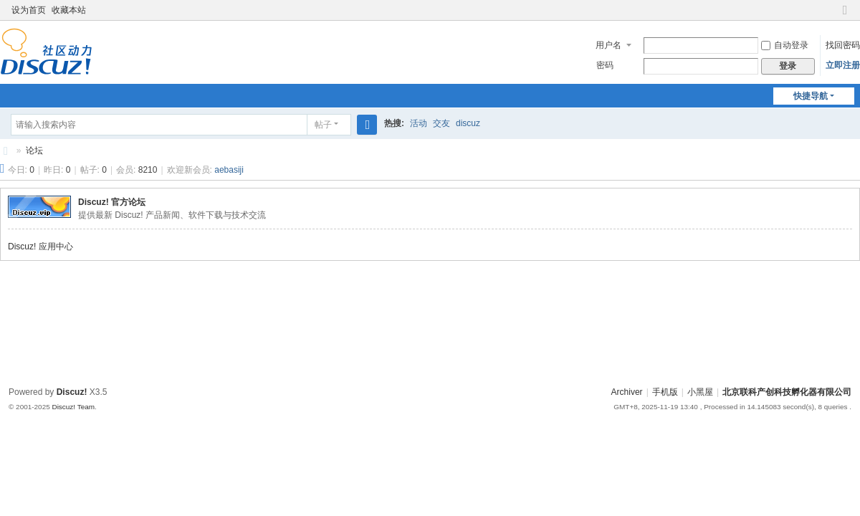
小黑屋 (700, 392)
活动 (418, 123)
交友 (441, 123)
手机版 (665, 392)
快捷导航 (810, 96)
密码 (604, 65)
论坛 (34, 150)
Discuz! (72, 392)
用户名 (608, 45)
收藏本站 (69, 10)
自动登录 (784, 45)
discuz (468, 123)
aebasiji (229, 170)
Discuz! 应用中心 (40, 247)
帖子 (323, 125)
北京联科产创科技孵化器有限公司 (5, 150)
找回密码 (843, 45)
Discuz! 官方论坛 (111, 202)
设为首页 (28, 10)
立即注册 (843, 65)
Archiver (627, 392)
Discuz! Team (73, 407)
